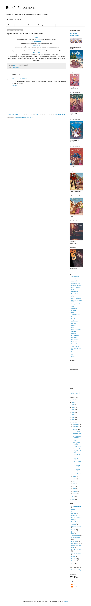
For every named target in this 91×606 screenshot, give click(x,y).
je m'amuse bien (75, 537)
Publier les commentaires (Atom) (24, 117)
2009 (73, 496)
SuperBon (74, 559)
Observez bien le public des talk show (77, 450)
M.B (13, 79)
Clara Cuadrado (75, 287)
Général (73, 524)
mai (74, 484)
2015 (73, 410)
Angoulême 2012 (76, 506)
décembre (76, 424)
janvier (75, 493)
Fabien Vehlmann (76, 298)
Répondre (14, 85)
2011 (73, 419)
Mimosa (73, 333)
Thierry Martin (75, 344)
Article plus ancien (60, 114)
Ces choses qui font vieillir (75, 512)
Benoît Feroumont (20, 8)
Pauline (75, 440)
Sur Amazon (50, 25)
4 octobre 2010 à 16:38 (20, 79)
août (74, 476)
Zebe (72, 354)
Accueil (36, 114)
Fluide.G (73, 522)
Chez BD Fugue (20, 25)
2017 (73, 405)
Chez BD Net (31, 25)
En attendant (76, 431)
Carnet (73, 509)
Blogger (66, 601)
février (75, 491)
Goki (72, 306)
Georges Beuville (76, 304)
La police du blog (76, 587)
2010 (73, 422)
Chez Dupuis (41, 25)
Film (72, 519)
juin (74, 481)
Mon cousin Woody (76, 553)
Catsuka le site (75, 283)
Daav (72, 289)
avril (74, 486)
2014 (73, 412)
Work (72, 563)
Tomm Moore (75, 346)
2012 (73, 417)
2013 (73, 414)
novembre (76, 426)
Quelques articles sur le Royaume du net (77, 461)
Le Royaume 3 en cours (77, 436)
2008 (73, 499)
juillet (74, 479)
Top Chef (73, 561)
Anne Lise (74, 279)
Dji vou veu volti (75, 393)
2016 (73, 407)
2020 (73, 400)
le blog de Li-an (77, 433)
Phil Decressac (75, 335)
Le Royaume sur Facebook (14, 19)
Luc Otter (74, 323)
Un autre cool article (76, 455)
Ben (74, 584)
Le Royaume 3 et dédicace (77, 470)
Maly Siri (73, 325)
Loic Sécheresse (76, 319)
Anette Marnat (75, 276)
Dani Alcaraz (74, 291)
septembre (76, 474)
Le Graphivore (36, 41)
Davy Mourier (75, 294)
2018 (73, 402)
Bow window (74, 281)
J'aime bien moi (75, 535)
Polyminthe (74, 339)
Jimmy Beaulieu (75, 314)
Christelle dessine (76, 285)
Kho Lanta (74, 541)
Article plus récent (13, 114)
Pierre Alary (74, 337)
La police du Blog (76, 570)
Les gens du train (76, 549)
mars (74, 488)
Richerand (74, 342)
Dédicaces (74, 515)
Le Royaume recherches (76, 466)
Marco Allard (74, 327)
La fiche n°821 (77, 446)
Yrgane (73, 352)
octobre (75, 429)
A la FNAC (10, 25)
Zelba (72, 356)
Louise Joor (74, 321)
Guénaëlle (74, 308)
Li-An (72, 317)
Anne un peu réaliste (76, 443)
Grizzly (73, 530)
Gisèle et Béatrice (76, 526)
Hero (72, 312)
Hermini (73, 310)
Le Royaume (16, 67)
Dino (72, 296)
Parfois (73, 556)
